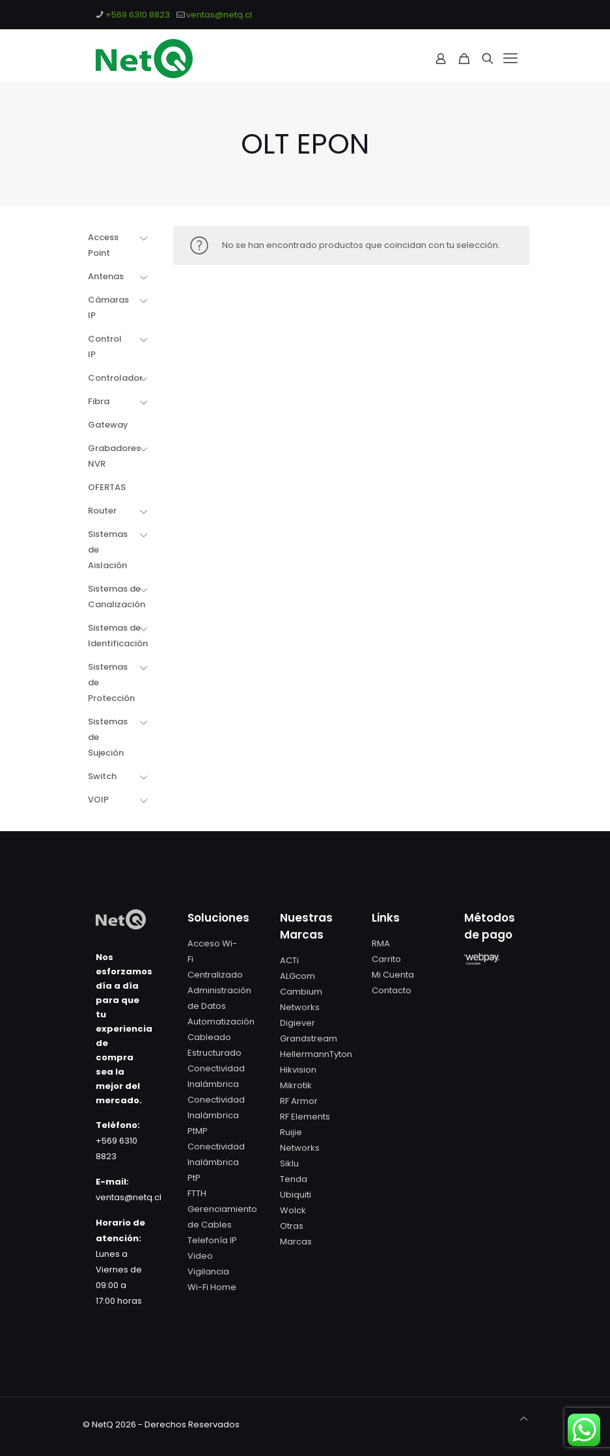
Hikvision (298, 1070)
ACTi (289, 960)
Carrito (386, 959)
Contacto (391, 990)
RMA (381, 943)
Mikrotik (296, 1085)
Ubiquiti (295, 1194)
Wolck (293, 1210)
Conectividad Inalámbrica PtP (216, 1162)
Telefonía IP (212, 1240)
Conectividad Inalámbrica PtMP (216, 1115)
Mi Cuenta (393, 974)
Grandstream (308, 1038)
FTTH (196, 1193)
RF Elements (305, 1116)
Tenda (293, 1179)
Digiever (297, 1023)
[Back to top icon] (524, 1419)
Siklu (289, 1163)
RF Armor (299, 1101)
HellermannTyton (316, 1054)
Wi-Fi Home (211, 1287)
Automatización (221, 1021)
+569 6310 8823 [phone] (137, 14)
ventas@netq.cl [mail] (219, 14)
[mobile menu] (510, 59)
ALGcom (297, 976)
